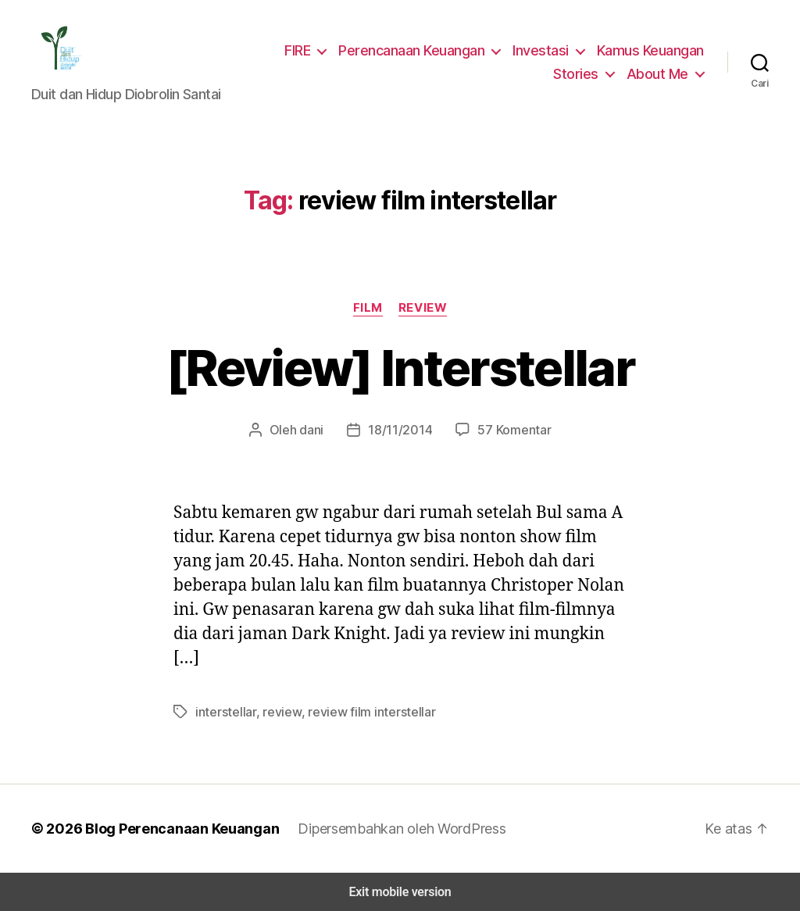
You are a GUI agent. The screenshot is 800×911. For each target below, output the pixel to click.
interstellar (222, 711)
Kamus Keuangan (651, 50)
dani (314, 429)
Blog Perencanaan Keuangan (173, 828)
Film (367, 307)
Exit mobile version (399, 891)
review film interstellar (354, 711)
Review (422, 307)
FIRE (302, 50)
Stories (582, 73)
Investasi (543, 50)
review (273, 711)
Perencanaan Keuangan (417, 50)
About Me (659, 73)
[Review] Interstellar (400, 368)
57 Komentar (511, 429)
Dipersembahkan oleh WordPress (389, 828)
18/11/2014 (401, 429)
